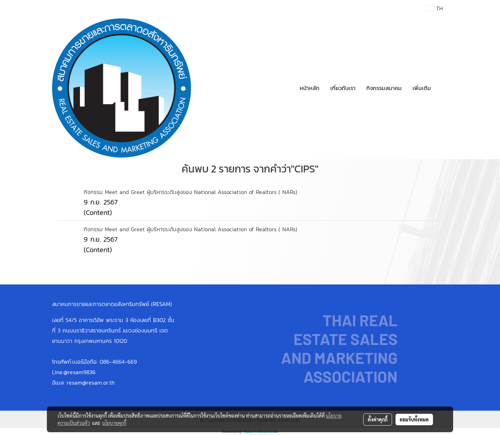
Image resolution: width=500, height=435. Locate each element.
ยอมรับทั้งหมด (414, 419)
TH (435, 8)
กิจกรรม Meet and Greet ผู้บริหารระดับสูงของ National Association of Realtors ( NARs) (190, 192)
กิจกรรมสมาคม (384, 88)
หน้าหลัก (309, 88)
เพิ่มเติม (421, 88)
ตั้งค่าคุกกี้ (378, 419)
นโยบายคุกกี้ (114, 423)
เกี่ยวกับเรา (343, 88)
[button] (442, 88)
